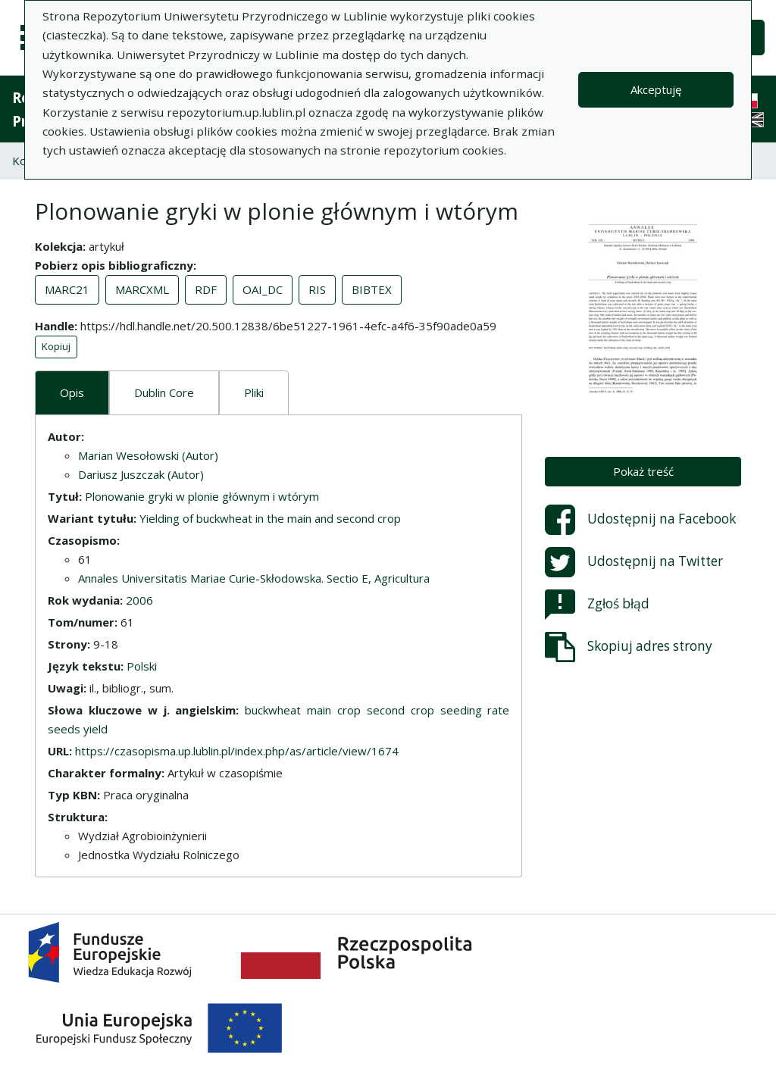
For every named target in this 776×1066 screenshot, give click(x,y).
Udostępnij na (640, 520)
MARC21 (67, 289)
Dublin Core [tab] (164, 392)
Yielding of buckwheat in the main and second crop (270, 518)
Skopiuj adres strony (628, 647)
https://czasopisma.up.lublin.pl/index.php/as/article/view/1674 (237, 750)
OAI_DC (262, 289)
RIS (317, 289)
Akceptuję (655, 89)
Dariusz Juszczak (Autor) (141, 474)
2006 (139, 600)
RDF (206, 289)
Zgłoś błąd (597, 604)
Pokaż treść (643, 471)
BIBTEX (372, 289)
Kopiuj (56, 346)
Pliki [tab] (254, 392)
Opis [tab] (72, 392)
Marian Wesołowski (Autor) (148, 455)
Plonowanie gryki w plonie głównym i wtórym (202, 496)
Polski (142, 666)
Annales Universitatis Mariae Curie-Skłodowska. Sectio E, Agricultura (254, 578)
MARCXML (142, 289)
